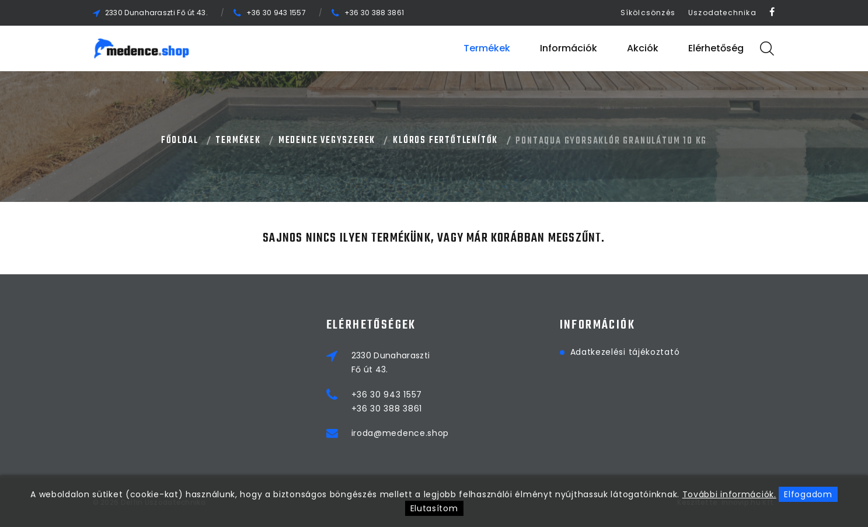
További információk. (729, 494)
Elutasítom (434, 508)
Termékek (486, 48)
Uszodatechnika (722, 13)
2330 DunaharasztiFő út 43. (390, 362)
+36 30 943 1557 (276, 13)
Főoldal (179, 140)
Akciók (642, 48)
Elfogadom (808, 494)
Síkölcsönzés (648, 13)
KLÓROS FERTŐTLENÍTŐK (445, 140)
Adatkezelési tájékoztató (625, 352)
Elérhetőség (716, 48)
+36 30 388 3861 (374, 13)
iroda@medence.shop (400, 433)
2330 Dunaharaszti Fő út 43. (156, 13)
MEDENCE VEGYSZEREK (326, 140)
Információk (568, 48)
